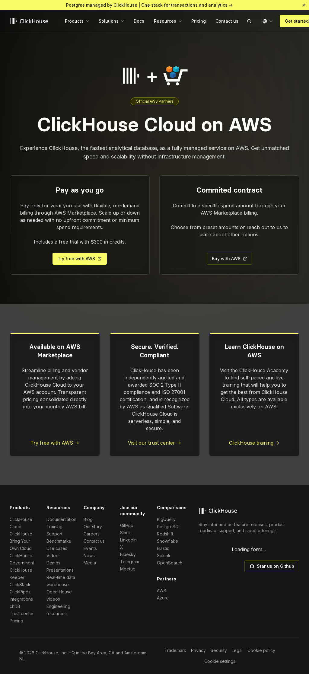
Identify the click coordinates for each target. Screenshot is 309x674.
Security (219, 650)
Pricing (16, 620)
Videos (53, 555)
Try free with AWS (54, 443)
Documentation (61, 519)
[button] (304, 5)
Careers (92, 533)
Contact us (94, 541)
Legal (237, 650)
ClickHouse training (254, 443)
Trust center (22, 613)
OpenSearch (169, 562)
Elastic (163, 548)
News (89, 555)
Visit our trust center (154, 443)
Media (90, 562)
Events (90, 548)
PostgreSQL (169, 526)
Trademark (175, 650)
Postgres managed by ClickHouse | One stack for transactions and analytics (149, 5)
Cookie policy (261, 650)
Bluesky (128, 554)
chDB (15, 606)
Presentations (60, 570)
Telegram (129, 561)
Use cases (56, 548)
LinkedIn (128, 539)
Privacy (198, 650)
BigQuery (166, 519)
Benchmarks (58, 541)
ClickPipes (20, 591)
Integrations (21, 599)
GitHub (126, 525)
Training (54, 526)
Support (54, 533)
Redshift (165, 533)
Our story (93, 526)
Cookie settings (219, 661)
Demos (53, 562)
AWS (161, 590)
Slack (125, 532)
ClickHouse (21, 533)
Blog (88, 519)
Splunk (163, 555)
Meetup (127, 568)
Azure (163, 597)
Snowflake (167, 541)
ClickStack (20, 584)
